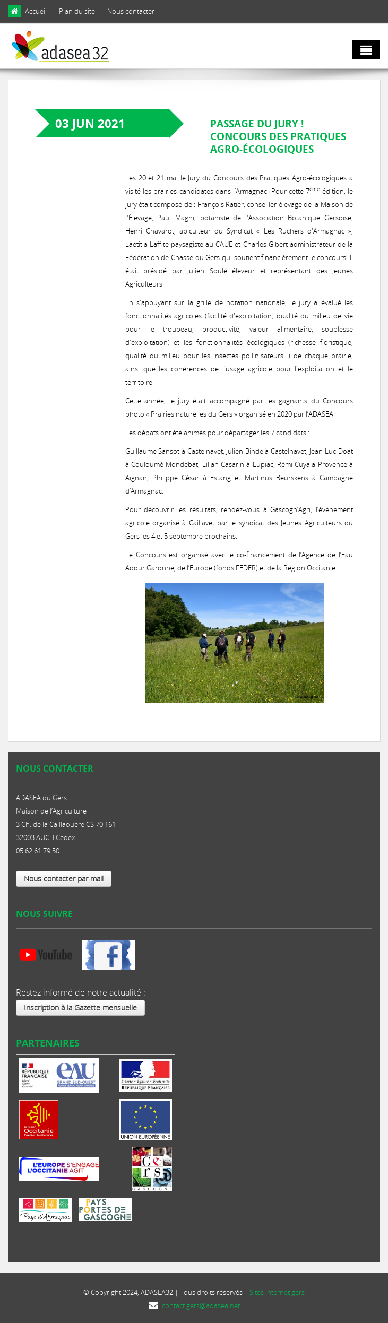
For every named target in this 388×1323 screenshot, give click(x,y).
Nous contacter (130, 11)
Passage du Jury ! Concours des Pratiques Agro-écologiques (278, 136)
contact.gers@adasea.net (201, 1305)
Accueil (36, 11)
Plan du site (77, 11)
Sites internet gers (277, 1292)
